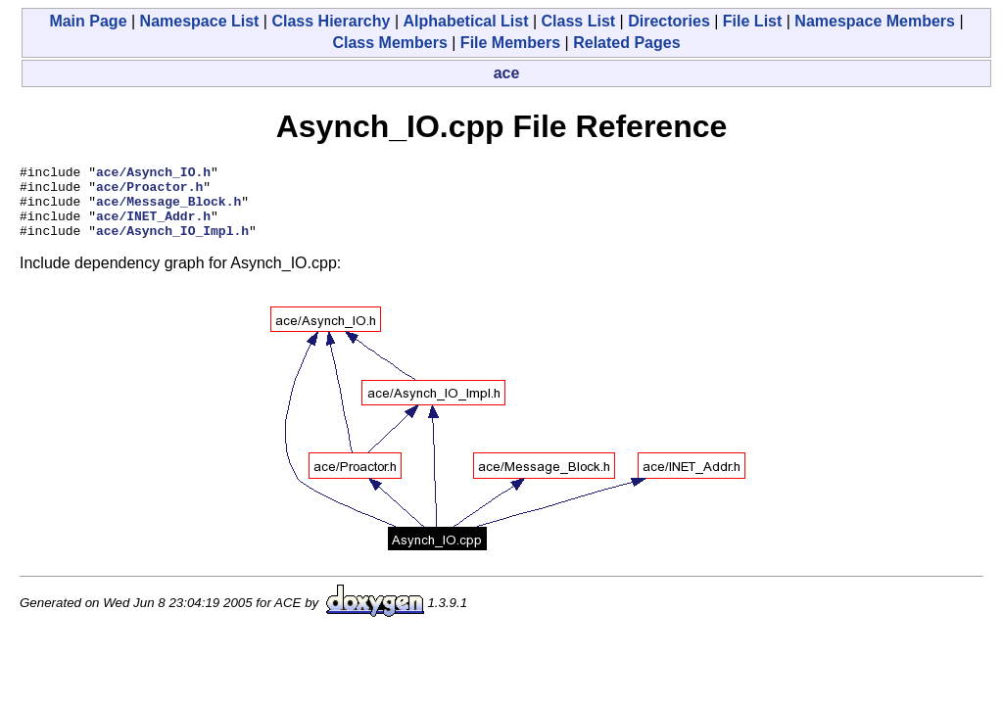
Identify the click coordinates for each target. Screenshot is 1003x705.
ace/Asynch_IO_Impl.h (172, 245)
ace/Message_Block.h (168, 209)
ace (507, 73)
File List (752, 21)
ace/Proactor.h (149, 192)
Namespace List (200, 21)
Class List (579, 21)
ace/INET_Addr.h (153, 227)
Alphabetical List (465, 21)
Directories (669, 21)
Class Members (389, 42)
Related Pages (626, 42)
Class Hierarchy (330, 21)
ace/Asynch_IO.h (153, 174)
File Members (510, 42)
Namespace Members (874, 21)
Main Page (87, 21)
